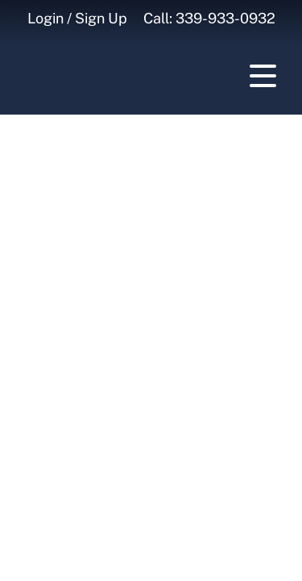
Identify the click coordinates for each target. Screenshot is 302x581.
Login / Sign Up (77, 18)
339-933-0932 (225, 18)
